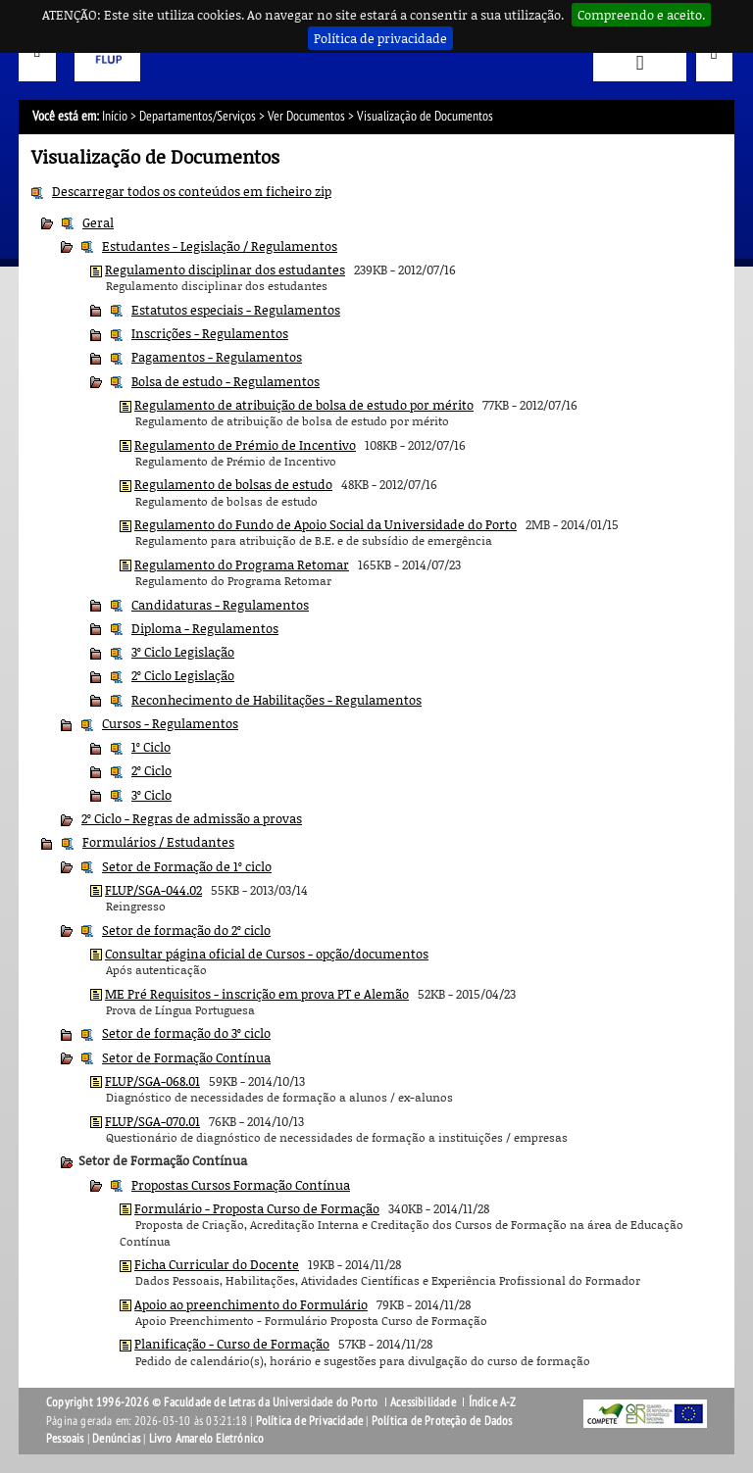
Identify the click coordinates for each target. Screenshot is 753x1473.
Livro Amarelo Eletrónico (207, 1439)
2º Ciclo (151, 770)
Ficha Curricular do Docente (216, 1264)
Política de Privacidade (310, 1421)
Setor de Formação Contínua (186, 1057)
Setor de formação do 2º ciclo (186, 930)
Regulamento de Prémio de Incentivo (245, 445)
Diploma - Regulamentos (204, 628)
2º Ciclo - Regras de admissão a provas (191, 818)
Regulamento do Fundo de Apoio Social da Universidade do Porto (325, 524)
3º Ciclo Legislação (182, 652)
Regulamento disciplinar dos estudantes (225, 269)
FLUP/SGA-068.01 (152, 1081)
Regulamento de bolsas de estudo (233, 484)
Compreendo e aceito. (641, 15)
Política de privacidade (380, 38)
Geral (98, 222)
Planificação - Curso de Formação (231, 1343)
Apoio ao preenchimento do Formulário (251, 1304)
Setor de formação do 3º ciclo (186, 1033)
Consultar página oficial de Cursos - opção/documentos (266, 953)
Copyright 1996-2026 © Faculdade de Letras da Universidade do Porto (213, 1402)
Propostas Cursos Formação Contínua (240, 1185)
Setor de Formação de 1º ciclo (187, 866)
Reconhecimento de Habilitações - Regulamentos (276, 700)
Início (114, 116)
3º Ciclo (151, 795)
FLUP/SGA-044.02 (153, 890)
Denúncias (116, 1439)
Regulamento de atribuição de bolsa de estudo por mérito (304, 405)
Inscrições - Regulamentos (209, 333)
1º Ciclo (151, 747)
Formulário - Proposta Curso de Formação (256, 1208)
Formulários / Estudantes (158, 842)
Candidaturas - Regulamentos (220, 605)
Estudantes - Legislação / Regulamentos (219, 246)
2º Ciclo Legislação (182, 675)
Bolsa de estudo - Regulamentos (225, 381)
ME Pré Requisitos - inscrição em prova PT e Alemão (257, 994)
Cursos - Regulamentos (170, 723)
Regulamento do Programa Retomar (241, 564)
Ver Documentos (306, 116)
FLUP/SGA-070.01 (152, 1121)
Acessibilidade (423, 1402)
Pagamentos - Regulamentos (216, 357)
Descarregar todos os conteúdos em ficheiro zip (191, 191)
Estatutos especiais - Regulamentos (235, 310)
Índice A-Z (493, 1402)
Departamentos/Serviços (197, 116)
